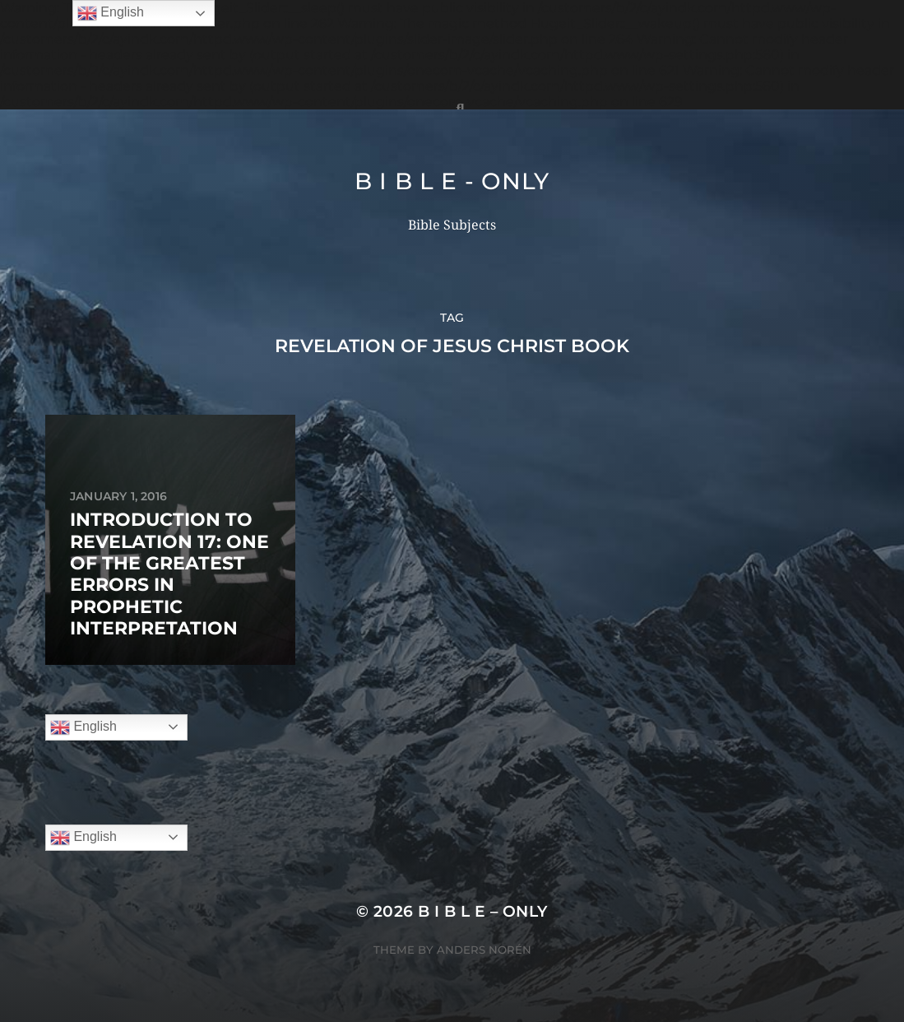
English (83, 727)
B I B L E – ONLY (483, 911)
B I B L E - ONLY (452, 181)
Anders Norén (484, 949)
